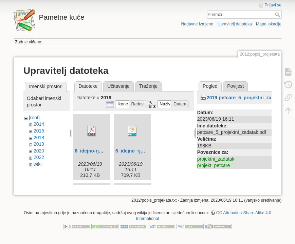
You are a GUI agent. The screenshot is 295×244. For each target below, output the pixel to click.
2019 (39, 144)
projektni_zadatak (216, 159)
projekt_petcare (213, 165)
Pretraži (278, 14)
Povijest (235, 86)
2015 (39, 131)
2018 (39, 137)
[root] (34, 117)
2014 (39, 124)
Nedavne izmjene (197, 24)
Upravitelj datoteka (234, 24)
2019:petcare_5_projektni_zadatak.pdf (250, 97)
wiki (37, 164)
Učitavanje (118, 86)
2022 (39, 157)
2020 (39, 151)
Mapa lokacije (268, 24)
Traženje (148, 86)
